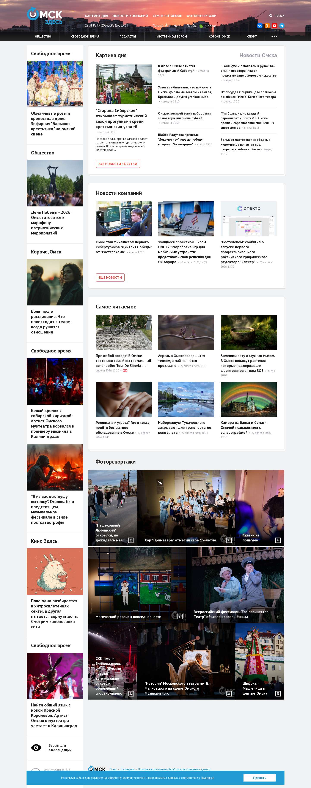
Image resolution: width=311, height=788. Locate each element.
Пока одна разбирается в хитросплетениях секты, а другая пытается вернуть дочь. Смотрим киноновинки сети (54, 613)
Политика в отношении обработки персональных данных (174, 769)
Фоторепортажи (202, 16)
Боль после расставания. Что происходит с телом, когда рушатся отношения (51, 321)
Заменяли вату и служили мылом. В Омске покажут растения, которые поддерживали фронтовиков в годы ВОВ (247, 364)
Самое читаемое (167, 16)
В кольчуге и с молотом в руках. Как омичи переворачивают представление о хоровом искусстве (248, 70)
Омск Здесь (48, 17)
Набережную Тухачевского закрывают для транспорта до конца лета (184, 426)
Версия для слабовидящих (60, 747)
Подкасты (127, 36)
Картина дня (96, 16)
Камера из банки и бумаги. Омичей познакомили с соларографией (244, 426)
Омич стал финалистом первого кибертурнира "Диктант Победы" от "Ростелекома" (123, 246)
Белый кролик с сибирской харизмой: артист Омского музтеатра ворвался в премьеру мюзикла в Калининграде (52, 423)
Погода (157, 25)
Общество (43, 36)
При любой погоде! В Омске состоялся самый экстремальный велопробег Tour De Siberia (120, 361)
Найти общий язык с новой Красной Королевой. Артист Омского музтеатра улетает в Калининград (54, 715)
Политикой (208, 778)
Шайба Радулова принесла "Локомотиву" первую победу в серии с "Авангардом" (180, 139)
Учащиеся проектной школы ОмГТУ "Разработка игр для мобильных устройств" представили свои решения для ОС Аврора (186, 251)
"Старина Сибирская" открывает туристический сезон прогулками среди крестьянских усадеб (121, 118)
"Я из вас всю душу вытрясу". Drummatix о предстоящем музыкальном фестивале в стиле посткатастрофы (52, 509)
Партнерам (127, 769)
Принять (259, 778)
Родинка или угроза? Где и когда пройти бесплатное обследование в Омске (119, 426)
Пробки (192, 25)
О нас (113, 769)
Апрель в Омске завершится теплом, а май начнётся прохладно (182, 359)
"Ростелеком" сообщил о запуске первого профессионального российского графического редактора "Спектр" (244, 251)
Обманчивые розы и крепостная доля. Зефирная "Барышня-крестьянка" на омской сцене (53, 123)
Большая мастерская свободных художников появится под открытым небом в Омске (245, 144)
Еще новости (110, 277)
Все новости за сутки (118, 164)
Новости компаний (130, 16)
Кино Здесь (44, 541)
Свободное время (85, 36)
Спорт (252, 36)
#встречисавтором (172, 36)
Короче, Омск (219, 36)
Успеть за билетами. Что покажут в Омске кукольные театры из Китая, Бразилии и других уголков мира (185, 92)
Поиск (276, 16)
